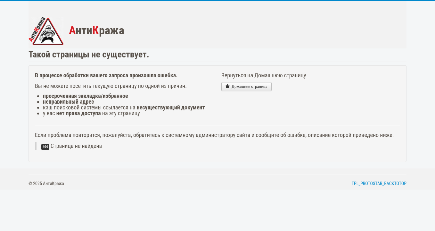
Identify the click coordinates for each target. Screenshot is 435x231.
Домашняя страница (246, 86)
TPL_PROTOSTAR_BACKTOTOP (379, 183)
